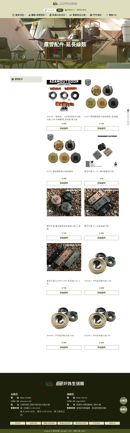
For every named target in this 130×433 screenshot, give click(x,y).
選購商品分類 (79, 15)
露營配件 (19, 79)
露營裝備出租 (58, 427)
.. (72, 431)
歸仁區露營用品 (70, 427)
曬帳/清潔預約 (38, 15)
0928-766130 (77, 398)
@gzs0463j (76, 401)
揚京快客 (56, 431)
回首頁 (17, 423)
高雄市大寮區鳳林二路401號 (84, 404)
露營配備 (41, 427)
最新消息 (19, 15)
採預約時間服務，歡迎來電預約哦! (87, 408)
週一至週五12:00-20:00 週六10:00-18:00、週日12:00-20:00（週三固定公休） (38, 411)
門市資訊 (97, 15)
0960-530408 (21, 398)
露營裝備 (33, 427)
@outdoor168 (21, 401)
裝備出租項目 (58, 15)
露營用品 (49, 427)
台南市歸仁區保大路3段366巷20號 (30, 404)
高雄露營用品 (82, 427)
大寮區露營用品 (94, 427)
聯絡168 (113, 15)
